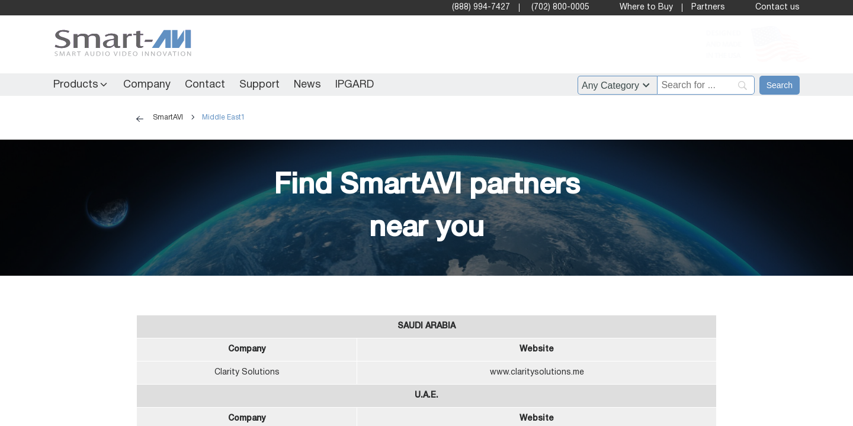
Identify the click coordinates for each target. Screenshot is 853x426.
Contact (205, 85)
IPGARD (354, 85)
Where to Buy (646, 7)
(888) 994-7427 (481, 7)
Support (259, 85)
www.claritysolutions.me (537, 372)
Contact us (777, 7)
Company (147, 85)
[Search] (779, 85)
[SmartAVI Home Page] (120, 44)
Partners (708, 7)
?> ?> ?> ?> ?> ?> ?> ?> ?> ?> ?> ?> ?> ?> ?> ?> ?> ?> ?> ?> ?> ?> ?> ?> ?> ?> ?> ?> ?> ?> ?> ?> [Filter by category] (617, 85)
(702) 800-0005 (560, 7)
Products (75, 85)
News (307, 85)
